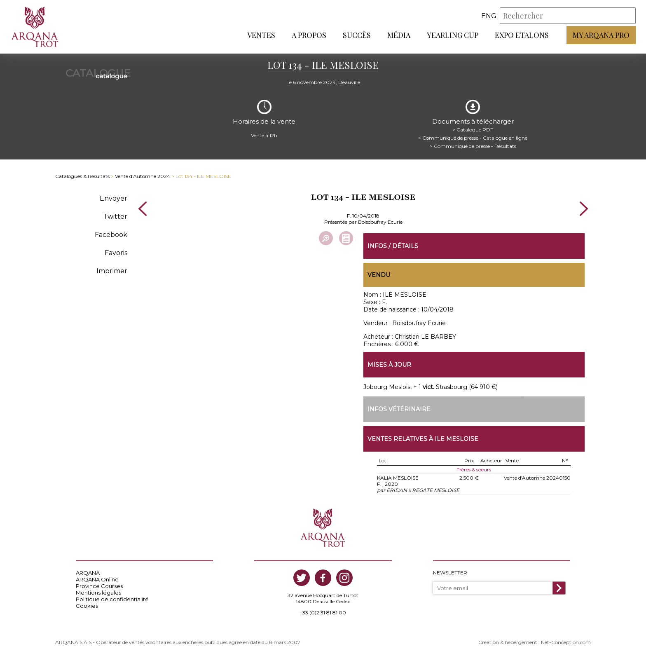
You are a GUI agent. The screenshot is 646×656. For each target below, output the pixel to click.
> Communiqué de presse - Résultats (473, 146)
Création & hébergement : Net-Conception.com (534, 642)
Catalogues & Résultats (82, 176)
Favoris (116, 253)
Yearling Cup (452, 35)
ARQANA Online (97, 579)
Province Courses (99, 586)
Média (398, 35)
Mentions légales (98, 592)
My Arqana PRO (601, 35)
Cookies (87, 605)
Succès (357, 35)
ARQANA (88, 572)
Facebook (111, 235)
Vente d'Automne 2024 (142, 176)
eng (488, 16)
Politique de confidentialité (112, 599)
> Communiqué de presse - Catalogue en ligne (472, 138)
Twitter (115, 216)
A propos (309, 35)
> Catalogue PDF (472, 130)
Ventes (261, 35)
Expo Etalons (522, 35)
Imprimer (111, 271)
